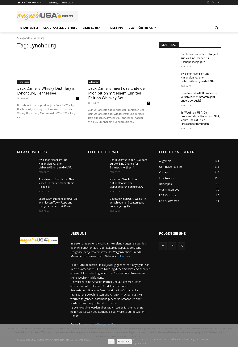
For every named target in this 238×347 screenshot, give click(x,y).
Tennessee (23, 82)
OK (111, 341)
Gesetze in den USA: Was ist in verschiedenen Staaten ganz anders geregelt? (199, 97)
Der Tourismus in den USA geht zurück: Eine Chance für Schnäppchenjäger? (199, 58)
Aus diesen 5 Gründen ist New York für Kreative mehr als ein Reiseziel (56, 183)
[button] (216, 27)
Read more (124, 341)
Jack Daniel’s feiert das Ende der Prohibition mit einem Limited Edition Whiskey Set (117, 93)
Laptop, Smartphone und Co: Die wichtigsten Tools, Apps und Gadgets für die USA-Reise (58, 202)
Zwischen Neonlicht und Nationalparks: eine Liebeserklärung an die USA (197, 77)
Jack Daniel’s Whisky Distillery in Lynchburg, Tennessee (46, 90)
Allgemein (94, 82)
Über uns (124, 256)
